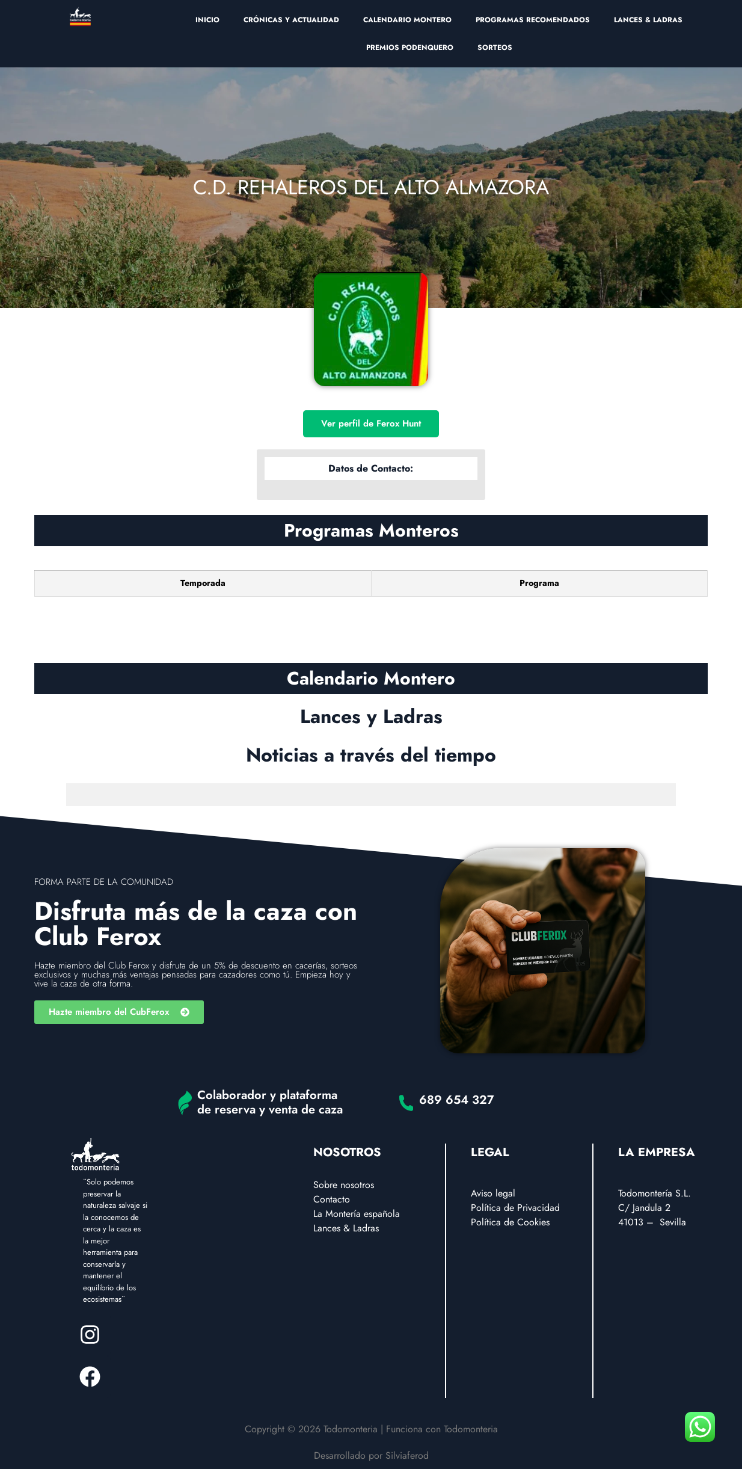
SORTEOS (494, 47)
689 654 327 (456, 1100)
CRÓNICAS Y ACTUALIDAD (291, 19)
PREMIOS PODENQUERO (409, 47)
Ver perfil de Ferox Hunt (371, 423)
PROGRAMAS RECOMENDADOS (533, 19)
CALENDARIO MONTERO (407, 19)
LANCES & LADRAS (648, 19)
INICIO (207, 19)
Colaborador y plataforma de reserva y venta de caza (270, 1102)
